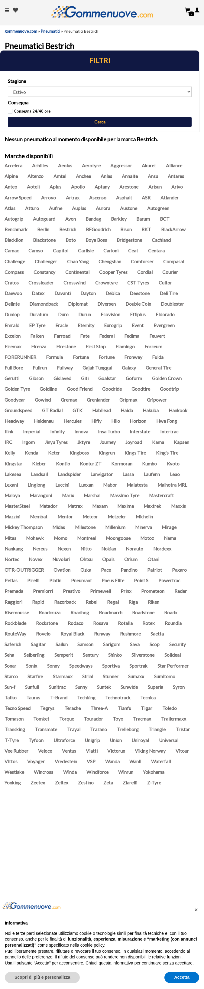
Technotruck (118, 697)
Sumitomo (164, 676)
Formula (54, 357)
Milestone (85, 527)
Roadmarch (110, 612)
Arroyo (48, 197)
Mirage (169, 527)
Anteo (11, 186)
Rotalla (125, 623)
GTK (78, 410)
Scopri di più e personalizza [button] (42, 977)
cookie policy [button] (92, 945)
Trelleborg (128, 729)
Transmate (46, 729)
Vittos (11, 761)
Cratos (12, 282)
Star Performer (173, 666)
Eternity (86, 325)
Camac (12, 250)
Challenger (46, 261)
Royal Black (72, 633)
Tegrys (47, 708)
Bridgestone (129, 240)
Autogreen (158, 208)
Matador (48, 506)
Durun (84, 314)
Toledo (169, 708)
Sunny (81, 687)
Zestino (86, 782)
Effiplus (138, 314)
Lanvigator (101, 474)
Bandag (93, 219)
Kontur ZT (91, 463)
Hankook (178, 410)
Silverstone (142, 655)
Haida (127, 410)
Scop (155, 644)
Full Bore (14, 367)
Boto (71, 240)
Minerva (143, 527)
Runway (102, 633)
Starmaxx (63, 676)
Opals (108, 559)
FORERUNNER (20, 357)
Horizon (138, 421)
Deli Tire (169, 293)
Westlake (14, 772)
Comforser (142, 261)
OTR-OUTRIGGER (24, 570)
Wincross (43, 772)
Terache (72, 708)
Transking (15, 729)
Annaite (130, 176)
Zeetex (38, 782)
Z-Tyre (154, 782)
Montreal (86, 538)
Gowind (43, 399)
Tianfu (124, 708)
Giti (85, 378)
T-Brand (58, 697)
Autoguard (44, 219)
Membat (38, 516)
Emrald (12, 325)
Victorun (116, 751)
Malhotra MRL (172, 485)
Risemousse (17, 612)
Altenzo (36, 176)
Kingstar (13, 463)
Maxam (100, 506)
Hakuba (151, 410)
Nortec (12, 559)
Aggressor (121, 165)
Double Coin (138, 304)
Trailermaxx (173, 718)
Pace (106, 570)
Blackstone (44, 240)
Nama (170, 538)
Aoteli (33, 186)
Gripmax (128, 399)
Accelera (13, 165)
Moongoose (118, 538)
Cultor (165, 282)
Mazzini (12, 516)
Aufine (55, 208)
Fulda (158, 357)
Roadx (170, 612)
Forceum (153, 346)
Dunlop (12, 314)
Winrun (125, 772)
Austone (128, 208)
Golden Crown (167, 378)
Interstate (140, 431)
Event (138, 325)
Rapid (38, 602)
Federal (107, 336)
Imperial (31, 431)
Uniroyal (140, 740)
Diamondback (43, 304)
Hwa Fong (166, 421)
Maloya (12, 495)
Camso (35, 250)
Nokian (108, 548)
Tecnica (148, 697)
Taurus (33, 697)
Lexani (11, 485)
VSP (91, 761)
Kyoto (173, 463)
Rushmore (130, 633)
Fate (84, 336)
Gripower (157, 399)
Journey (108, 442)
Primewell (100, 591)
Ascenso (97, 197)
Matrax (75, 506)
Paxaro (179, 570)
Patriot (154, 570)
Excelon (13, 336)
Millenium (115, 527)
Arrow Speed (18, 197)
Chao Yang (78, 261)
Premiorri (43, 591)
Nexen (64, 548)
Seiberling (34, 655)
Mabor (110, 485)
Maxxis (178, 506)
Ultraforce (64, 740)
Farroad (62, 336)
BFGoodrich (98, 229)
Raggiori (13, 602)
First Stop (96, 346)
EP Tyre (37, 325)
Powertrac (169, 580)
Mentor (65, 516)
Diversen (106, 304)
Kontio (63, 463)
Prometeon (152, 591)
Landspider (69, 474)
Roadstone (143, 612)
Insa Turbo (109, 431)
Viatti (92, 751)
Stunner (110, 676)
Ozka (85, 570)
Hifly (96, 421)
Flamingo (125, 346)
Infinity (57, 431)
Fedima (131, 336)
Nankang (14, 548)
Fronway (133, 357)
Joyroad (133, 442)
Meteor (90, 516)
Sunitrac (57, 687)
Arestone (128, 186)
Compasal (173, 261)
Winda (70, 772)
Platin (55, 580)
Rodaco (75, 623)
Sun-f (10, 687)
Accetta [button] (181, 977)
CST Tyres (138, 282)
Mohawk (35, 538)
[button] (196, 910)
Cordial (145, 272)
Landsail (39, 474)
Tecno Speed (18, 708)
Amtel (59, 176)
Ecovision (110, 314)
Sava (135, 644)
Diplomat (78, 304)
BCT (165, 219)
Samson (85, 644)
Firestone (66, 346)
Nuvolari (61, 559)
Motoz (147, 538)
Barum (143, 219)
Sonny (53, 666)
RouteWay (15, 633)
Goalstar (107, 378)
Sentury (91, 655)
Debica (112, 293)
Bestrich (67, 229)
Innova (81, 431)
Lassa (128, 474)
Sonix (31, 666)
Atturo (32, 208)
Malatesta (137, 485)
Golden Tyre (17, 389)
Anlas (106, 176)
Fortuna (81, 357)
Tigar (146, 708)
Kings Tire (135, 452)
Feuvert (157, 336)
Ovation (61, 570)
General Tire (158, 367)
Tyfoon (36, 740)
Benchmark (16, 229)
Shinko (115, 655)
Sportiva (111, 666)
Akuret (149, 165)
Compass (14, 272)
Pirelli (33, 580)
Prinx (126, 591)
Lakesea (13, 474)
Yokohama (153, 772)
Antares (176, 176)
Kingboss (79, 452)
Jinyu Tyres (56, 442)
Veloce (45, 751)
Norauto (134, 548)
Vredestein (66, 761)
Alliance (174, 165)
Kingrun (107, 452)
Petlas (11, 580)
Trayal (73, 729)
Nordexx (162, 548)
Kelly (10, 452)
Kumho (149, 463)
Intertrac (169, 431)
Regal (113, 602)
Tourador (93, 718)
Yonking (13, 782)
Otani (153, 559)
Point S (141, 580)
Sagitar (38, 644)
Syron (179, 687)
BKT (146, 229)
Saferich (13, 644)
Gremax (69, 399)
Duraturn (38, 314)
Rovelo (43, 633)
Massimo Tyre (124, 495)
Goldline (48, 389)
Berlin (43, 229)
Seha (9, 655)
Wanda (112, 761)
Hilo (115, 421)
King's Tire (167, 452)
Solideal (172, 655)
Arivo (177, 186)
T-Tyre (12, 740)
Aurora (103, 208)
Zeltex (61, 782)
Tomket (41, 718)
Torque (66, 718)
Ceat (133, 250)
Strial (87, 676)
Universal (168, 740)
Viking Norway (150, 751)
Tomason (14, 718)
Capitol (60, 250)
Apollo (78, 186)
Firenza (38, 346)
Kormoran (121, 463)
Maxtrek (152, 506)
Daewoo (13, 293)
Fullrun (40, 367)
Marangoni (41, 495)
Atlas (10, 208)
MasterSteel (17, 506)
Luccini (62, 485)
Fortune (107, 357)
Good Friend (79, 389)
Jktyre (83, 442)
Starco (11, 676)
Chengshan (110, 261)
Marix (68, 495)
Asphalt (124, 197)
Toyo (118, 718)
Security (177, 644)
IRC (8, 442)
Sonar (10, 666)
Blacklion (14, 240)
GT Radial (52, 410)
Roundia (173, 623)
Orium (131, 559)
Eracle (61, 325)
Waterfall (161, 761)
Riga (133, 602)
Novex (35, 559)
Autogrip (14, 219)
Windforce (97, 772)
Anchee (83, 176)
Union (116, 740)
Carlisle (86, 250)
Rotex (148, 623)
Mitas (10, 538)
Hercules (72, 421)
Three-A (99, 708)
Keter (54, 452)
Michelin (144, 516)
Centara (156, 250)
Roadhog (79, 612)
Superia (155, 687)
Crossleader (40, 282)
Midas (58, 527)
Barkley (119, 219)
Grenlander (98, 399)
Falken (37, 336)
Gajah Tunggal (97, 367)
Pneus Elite (113, 580)
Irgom (28, 442)
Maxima (125, 506)
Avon (70, 219)
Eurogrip (113, 325)
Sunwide (129, 687)
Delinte (12, 304)
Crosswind (74, 282)
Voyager (36, 761)
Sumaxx (136, 676)
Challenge (15, 261)
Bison (126, 229)
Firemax (13, 346)
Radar (180, 591)
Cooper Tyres (113, 272)
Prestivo (71, 591)
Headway (14, 421)
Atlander (169, 197)
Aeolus (65, 165)
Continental (77, 272)
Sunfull (32, 687)
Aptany (102, 186)
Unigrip (92, 740)
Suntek (104, 687)
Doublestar (172, 304)
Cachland (161, 240)
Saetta (157, 633)
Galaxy (129, 367)
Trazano (98, 729)
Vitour (182, 751)
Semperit (63, 655)
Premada (14, 591)
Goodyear (15, 399)
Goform (134, 378)
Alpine (11, 176)
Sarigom (111, 644)
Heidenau (43, 421)
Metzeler (117, 516)
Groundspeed (18, 410)
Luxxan (86, 485)
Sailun (62, 644)
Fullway (65, 367)
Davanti (62, 293)
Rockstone (47, 623)
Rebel (91, 602)
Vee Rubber (16, 751)
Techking (86, 697)
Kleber (39, 463)
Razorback (65, 602)
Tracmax (142, 718)
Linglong (36, 485)
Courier (170, 272)
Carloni (110, 250)
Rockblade (15, 623)
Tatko (11, 697)
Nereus (40, 548)
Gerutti (12, 378)
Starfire (35, 676)
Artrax (72, 197)
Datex (38, 293)
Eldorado (165, 314)
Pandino (129, 570)
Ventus (69, 751)
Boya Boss (96, 240)
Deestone (140, 293)
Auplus (79, 208)
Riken (153, 602)
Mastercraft (161, 495)
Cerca (99, 121)
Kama (158, 442)
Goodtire (140, 389)
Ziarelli (130, 782)
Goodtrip (169, 389)
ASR (146, 197)
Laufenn (152, 474)
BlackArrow (173, 229)
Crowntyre (106, 282)
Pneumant (81, 580)
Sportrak (138, 666)
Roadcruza (49, 612)
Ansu (153, 176)
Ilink (9, 431)
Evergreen (164, 325)
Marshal (92, 495)
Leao (175, 474)
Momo (60, 538)
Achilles (40, 165)
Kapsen (181, 442)
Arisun (155, 186)
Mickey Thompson (24, 527)
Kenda (31, 452)
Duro (63, 314)
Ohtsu (86, 559)
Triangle (157, 729)
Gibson (36, 378)
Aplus (55, 186)
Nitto (86, 548)
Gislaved (62, 378)
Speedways (80, 666)
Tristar (183, 729)
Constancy (44, 272)
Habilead (101, 410)
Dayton (88, 293)
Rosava (100, 623)
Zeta (108, 782)
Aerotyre (91, 165)
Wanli (135, 761)
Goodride (112, 389)
